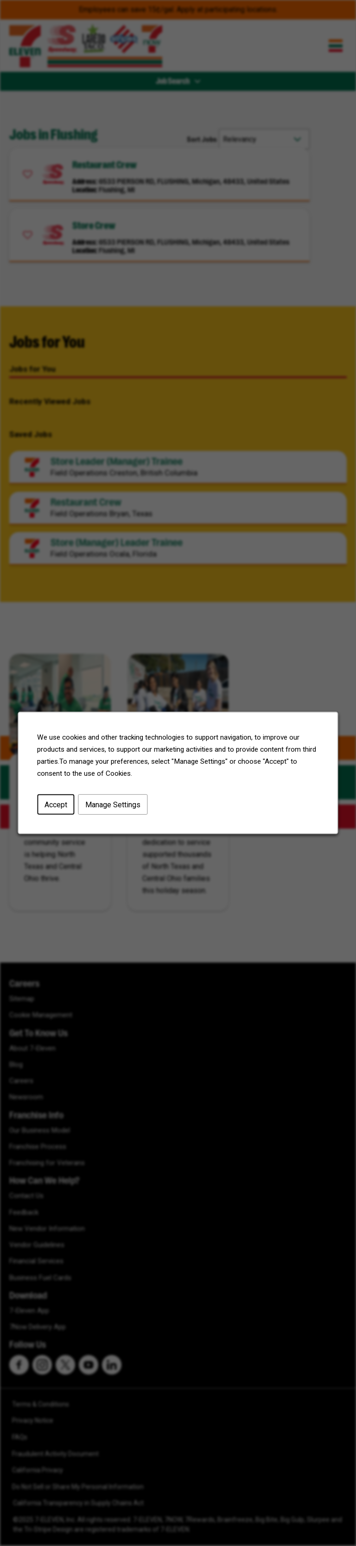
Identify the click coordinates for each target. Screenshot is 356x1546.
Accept (55, 804)
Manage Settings (112, 804)
